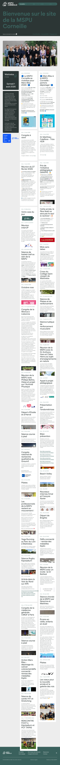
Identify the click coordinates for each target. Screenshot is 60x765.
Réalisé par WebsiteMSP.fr (52, 759)
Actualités (22, 4)
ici (34, 155)
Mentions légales (34, 759)
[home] (10, 4)
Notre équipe (30, 4)
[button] (38, 4)
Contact (54, 4)
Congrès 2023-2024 (33, 753)
